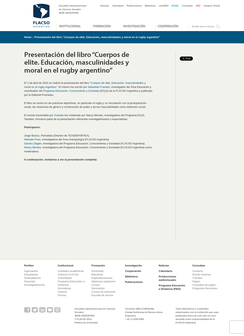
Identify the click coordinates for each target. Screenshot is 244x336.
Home (28, 37)
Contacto (197, 271)
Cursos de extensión (103, 291)
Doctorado (97, 271)
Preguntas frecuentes (205, 288)
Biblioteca (150, 5)
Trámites (197, 277)
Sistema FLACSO (68, 274)
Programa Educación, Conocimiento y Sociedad (71, 90)
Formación (102, 26)
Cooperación (168, 26)
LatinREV (164, 5)
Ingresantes (31, 271)
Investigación (134, 26)
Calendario (118, 5)
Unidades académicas (71, 271)
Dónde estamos (201, 274)
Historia (62, 291)
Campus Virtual (212, 5)
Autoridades (65, 277)
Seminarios (98, 288)
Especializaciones (101, 277)
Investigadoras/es (34, 284)
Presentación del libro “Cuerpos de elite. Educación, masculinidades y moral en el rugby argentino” (97, 37)
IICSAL (175, 5)
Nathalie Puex (32, 139)
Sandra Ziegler (33, 143)
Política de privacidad (86, 322)
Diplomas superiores (103, 281)
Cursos (95, 284)
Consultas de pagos (204, 284)
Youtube (59, 115)
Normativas (64, 288)
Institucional (70, 26)
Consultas (187, 5)
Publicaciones (134, 5)
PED (198, 5)
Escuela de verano (102, 295)
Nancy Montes (32, 147)
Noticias (104, 5)
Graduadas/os (32, 277)
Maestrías (97, 274)
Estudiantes (31, 274)
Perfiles (29, 265)
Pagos (196, 281)
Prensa (62, 295)
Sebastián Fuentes (99, 86)
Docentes (29, 281)
